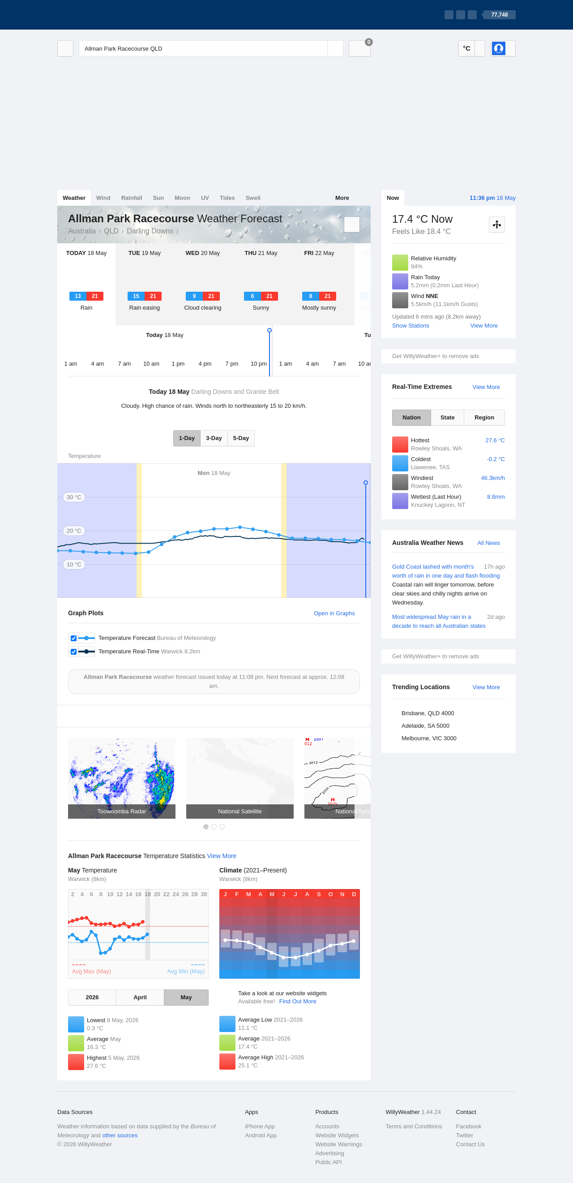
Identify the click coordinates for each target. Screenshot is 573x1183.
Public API (328, 1162)
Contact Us (470, 1144)
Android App (261, 1135)
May (186, 997)
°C (466, 48)
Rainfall (131, 197)
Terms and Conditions (414, 1126)
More (342, 197)
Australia (82, 231)
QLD (111, 231)
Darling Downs (150, 231)
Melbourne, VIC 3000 (429, 738)
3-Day (214, 438)
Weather (74, 197)
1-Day (187, 438)
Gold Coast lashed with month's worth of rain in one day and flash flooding (448, 584)
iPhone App (260, 1126)
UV (205, 197)
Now (393, 197)
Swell (253, 197)
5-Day (241, 438)
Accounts (327, 1126)
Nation (411, 417)
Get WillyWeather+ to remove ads (435, 356)
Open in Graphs (334, 613)
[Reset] (319, 48)
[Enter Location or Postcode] (211, 48)
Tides (227, 197)
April (140, 997)
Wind (103, 197)
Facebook (469, 1126)
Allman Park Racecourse (183, 230)
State (447, 417)
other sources (119, 1135)
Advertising (329, 1153)
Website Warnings (338, 1144)
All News (488, 543)
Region (484, 417)
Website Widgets (337, 1135)
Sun (158, 197)
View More (484, 325)
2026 (92, 997)
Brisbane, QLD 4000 (428, 713)
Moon (182, 197)
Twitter (464, 1135)
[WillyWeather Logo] (99, 14)
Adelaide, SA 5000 (425, 725)
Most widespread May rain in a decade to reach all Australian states (448, 621)
